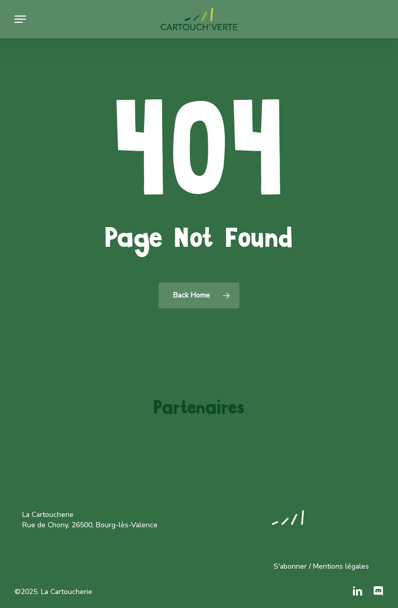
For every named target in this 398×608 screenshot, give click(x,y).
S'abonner (290, 566)
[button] (20, 19)
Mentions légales (341, 566)
